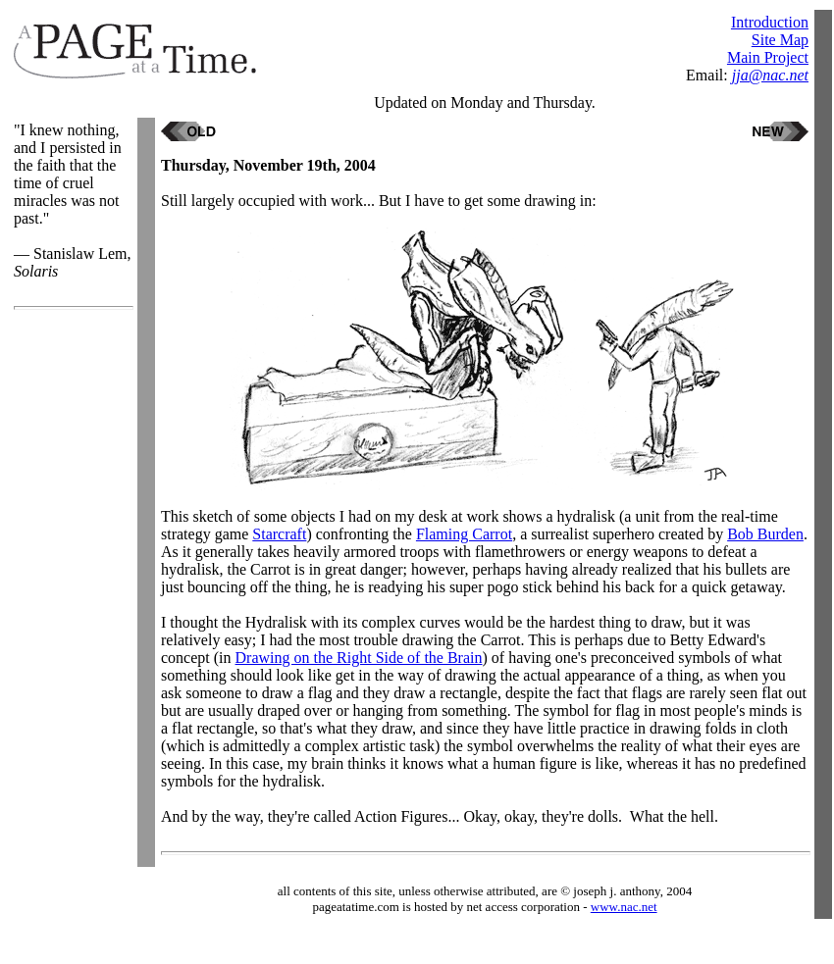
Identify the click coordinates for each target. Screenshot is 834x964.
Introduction (769, 22)
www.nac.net (624, 906)
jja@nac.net (770, 75)
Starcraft (279, 534)
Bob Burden (765, 534)
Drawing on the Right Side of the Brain (359, 657)
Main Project (767, 57)
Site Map (780, 39)
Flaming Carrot (464, 534)
